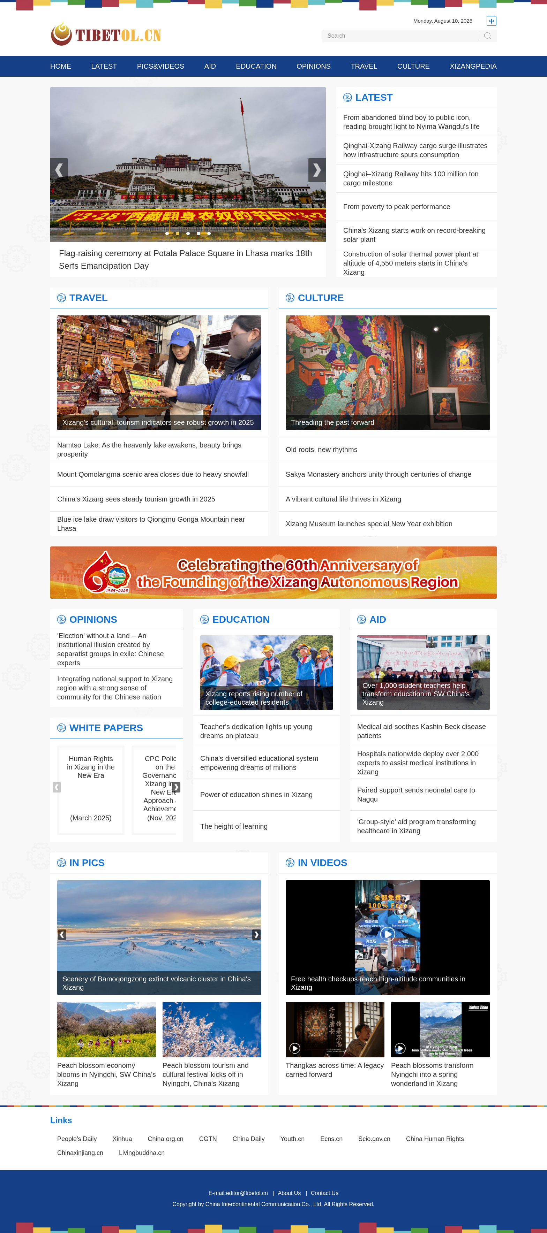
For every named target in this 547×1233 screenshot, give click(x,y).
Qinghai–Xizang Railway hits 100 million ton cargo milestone (411, 178)
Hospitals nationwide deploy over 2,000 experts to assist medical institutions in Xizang (418, 763)
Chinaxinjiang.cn (80, 1152)
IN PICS (87, 862)
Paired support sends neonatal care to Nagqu (416, 794)
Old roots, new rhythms (322, 449)
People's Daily (77, 1138)
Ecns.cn (331, 1138)
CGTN (208, 1138)
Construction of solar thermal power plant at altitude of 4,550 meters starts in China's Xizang (410, 263)
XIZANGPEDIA (473, 66)
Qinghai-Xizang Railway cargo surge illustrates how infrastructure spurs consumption (415, 150)
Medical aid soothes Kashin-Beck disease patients (421, 731)
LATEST (104, 66)
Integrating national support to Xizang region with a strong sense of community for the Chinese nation (115, 688)
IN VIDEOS (322, 862)
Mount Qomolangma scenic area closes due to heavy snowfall (153, 474)
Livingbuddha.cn (142, 1152)
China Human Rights (435, 1138)
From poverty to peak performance (396, 206)
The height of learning (234, 826)
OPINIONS (314, 66)
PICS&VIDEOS (161, 66)
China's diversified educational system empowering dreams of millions (259, 763)
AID (210, 66)
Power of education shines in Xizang (256, 794)
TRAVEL (364, 66)
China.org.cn (165, 1138)
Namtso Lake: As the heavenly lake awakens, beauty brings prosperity (149, 449)
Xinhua (122, 1138)
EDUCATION (256, 66)
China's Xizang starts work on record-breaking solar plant (414, 235)
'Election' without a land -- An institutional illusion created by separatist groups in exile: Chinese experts (110, 649)
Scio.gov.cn (374, 1138)
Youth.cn (292, 1138)
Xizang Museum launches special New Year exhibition (369, 524)
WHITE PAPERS (106, 728)
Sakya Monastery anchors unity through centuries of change (379, 474)
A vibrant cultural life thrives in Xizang (343, 499)
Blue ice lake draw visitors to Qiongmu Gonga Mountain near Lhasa (151, 523)
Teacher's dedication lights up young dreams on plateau (256, 731)
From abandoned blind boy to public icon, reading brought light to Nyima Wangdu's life (411, 122)
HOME (60, 66)
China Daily (249, 1138)
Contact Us (324, 1193)
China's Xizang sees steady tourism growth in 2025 (136, 499)
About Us (289, 1193)
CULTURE (413, 66)
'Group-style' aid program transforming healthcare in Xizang (416, 826)
